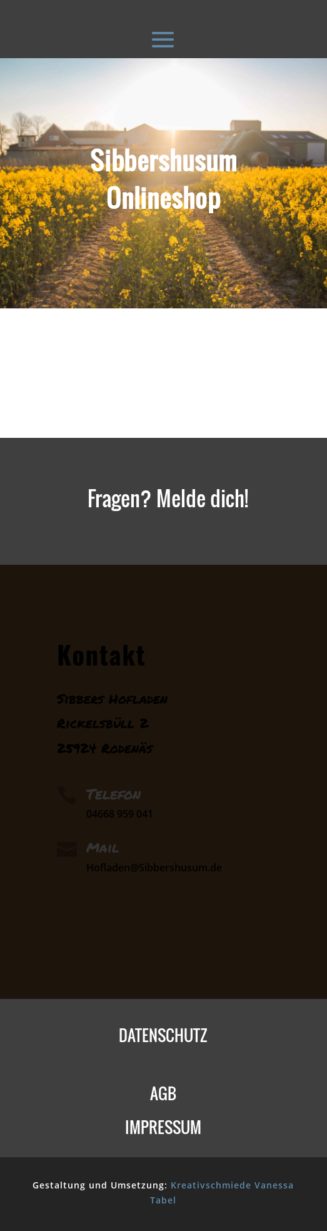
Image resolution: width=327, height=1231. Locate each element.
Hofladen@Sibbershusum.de (154, 867)
